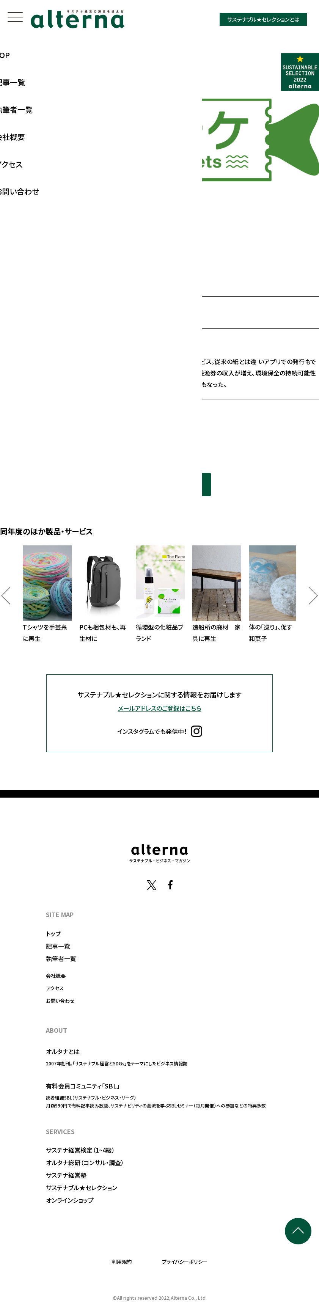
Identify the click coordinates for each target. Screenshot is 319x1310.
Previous (9, 595)
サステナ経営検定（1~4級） (80, 1149)
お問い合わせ (60, 1000)
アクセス (55, 988)
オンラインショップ (70, 1200)
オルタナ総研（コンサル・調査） (85, 1162)
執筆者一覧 (61, 958)
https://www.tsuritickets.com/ (82, 413)
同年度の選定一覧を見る (159, 484)
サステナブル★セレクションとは (263, 19)
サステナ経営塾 (66, 1175)
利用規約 (122, 1261)
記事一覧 (58, 945)
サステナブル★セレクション (81, 1187)
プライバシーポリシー (184, 1261)
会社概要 (56, 975)
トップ (53, 933)
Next (308, 595)
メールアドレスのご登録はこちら (159, 708)
